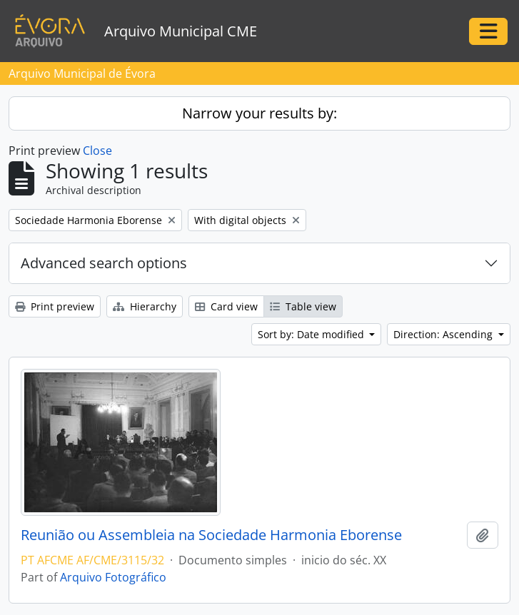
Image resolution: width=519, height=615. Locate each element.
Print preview (54, 306)
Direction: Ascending (444, 334)
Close (97, 150)
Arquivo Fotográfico (113, 577)
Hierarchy (144, 306)
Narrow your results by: (259, 113)
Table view (303, 306)
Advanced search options (104, 263)
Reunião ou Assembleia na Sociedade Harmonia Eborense (211, 535)
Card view (226, 306)
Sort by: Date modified (312, 334)
